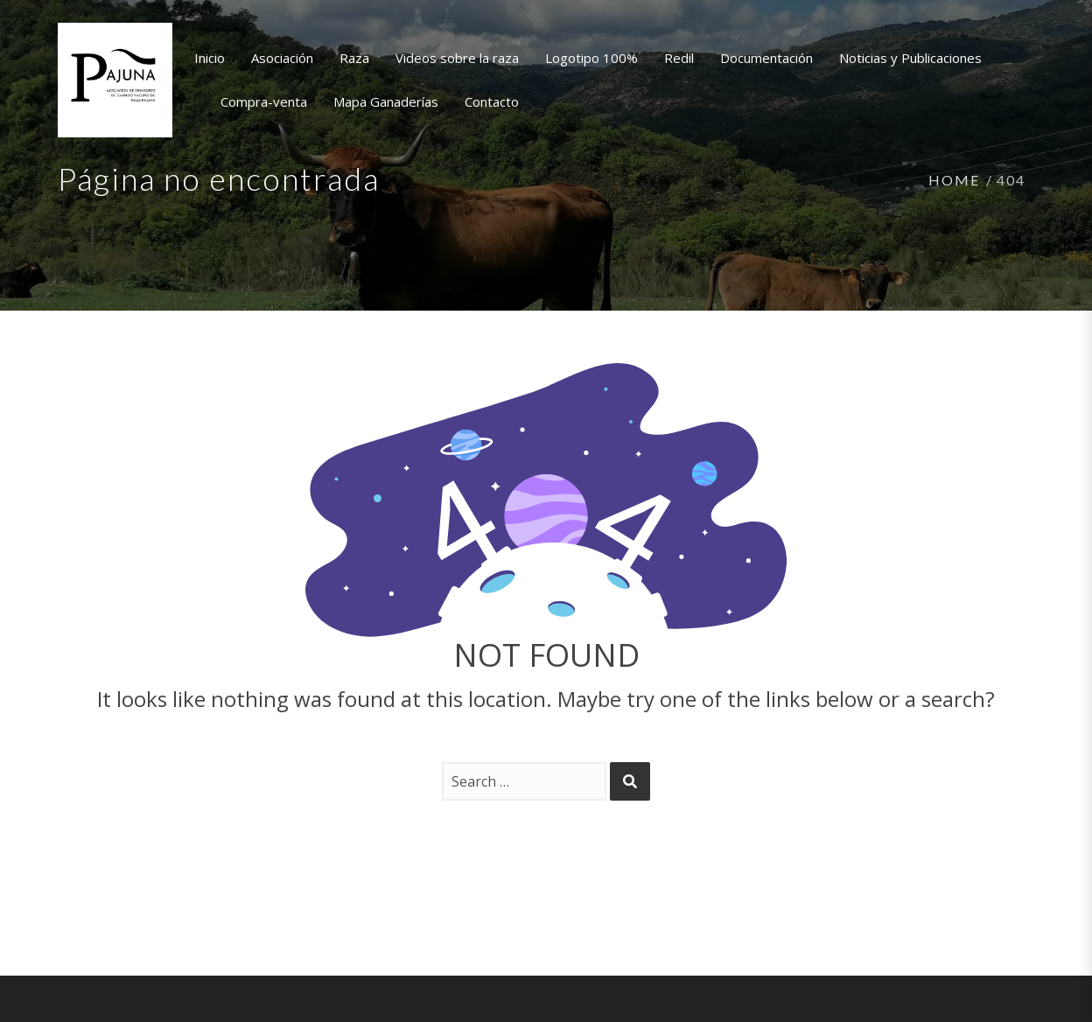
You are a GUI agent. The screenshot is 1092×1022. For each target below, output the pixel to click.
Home (954, 180)
